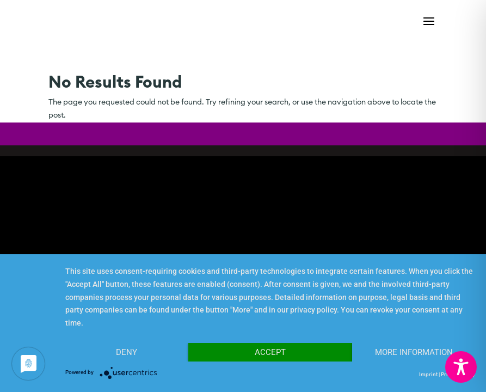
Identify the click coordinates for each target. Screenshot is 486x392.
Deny (126, 352)
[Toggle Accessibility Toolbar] (461, 367)
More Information (414, 352)
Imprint (428, 374)
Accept (270, 352)
